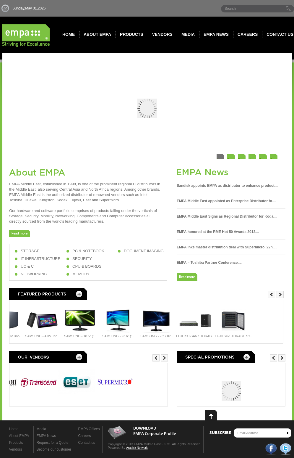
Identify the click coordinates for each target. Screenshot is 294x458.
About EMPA (97, 34)
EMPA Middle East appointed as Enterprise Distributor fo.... (226, 201)
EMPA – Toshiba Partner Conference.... (209, 263)
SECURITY (82, 258)
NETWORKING (34, 274)
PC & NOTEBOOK (88, 251)
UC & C (27, 266)
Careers (248, 34)
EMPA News (46, 436)
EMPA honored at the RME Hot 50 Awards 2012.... (218, 232)
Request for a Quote (53, 443)
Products (131, 34)
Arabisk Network (137, 447)
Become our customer (54, 449)
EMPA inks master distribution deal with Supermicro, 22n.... (227, 247)
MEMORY (81, 274)
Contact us (86, 443)
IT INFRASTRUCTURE (40, 258)
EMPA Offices (89, 429)
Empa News (216, 34)
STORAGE (30, 251)
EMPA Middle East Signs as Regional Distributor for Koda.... (227, 216)
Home (68, 34)
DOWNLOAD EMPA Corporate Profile (154, 431)
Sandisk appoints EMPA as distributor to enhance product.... (227, 186)
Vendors (162, 34)
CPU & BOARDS (86, 266)
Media (188, 34)
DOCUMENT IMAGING (144, 251)
